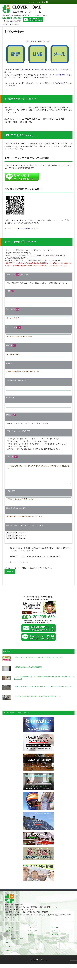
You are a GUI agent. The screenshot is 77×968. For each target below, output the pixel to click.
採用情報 (32, 939)
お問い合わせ (10, 954)
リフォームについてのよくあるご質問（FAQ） (50, 75)
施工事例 (9, 935)
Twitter (55, 931)
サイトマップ (34, 931)
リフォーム (9, 931)
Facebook (56, 935)
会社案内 (9, 946)
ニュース (9, 939)
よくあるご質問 (11, 950)
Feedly (55, 939)
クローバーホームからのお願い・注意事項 (37, 69)
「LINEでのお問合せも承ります (25, 228)
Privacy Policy (34, 935)
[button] (37, 2)
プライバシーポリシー (13, 572)
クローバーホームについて (14, 942)
